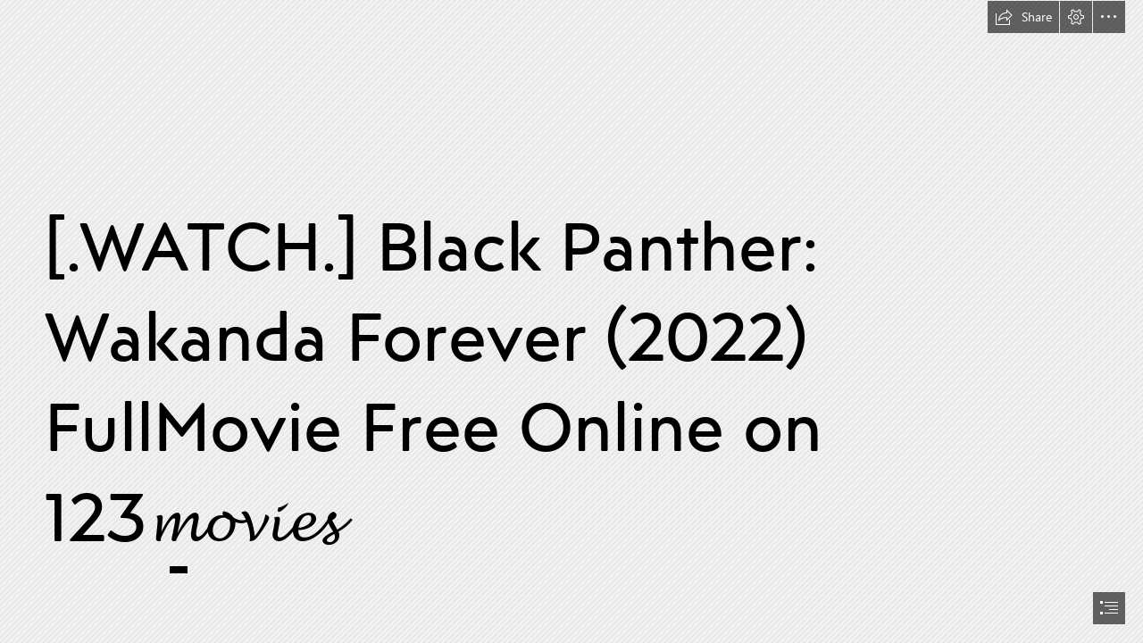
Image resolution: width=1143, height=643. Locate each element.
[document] (571, 321)
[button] (1023, 17)
